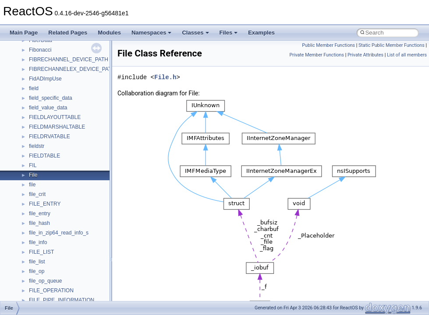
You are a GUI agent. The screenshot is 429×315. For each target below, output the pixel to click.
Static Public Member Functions (391, 45)
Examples (261, 32)
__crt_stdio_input (49, 214)
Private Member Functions (317, 55)
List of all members (407, 55)
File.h (165, 77)
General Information (38, 147)
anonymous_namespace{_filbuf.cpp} (71, 253)
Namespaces (151, 32)
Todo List (25, 157)
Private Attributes (365, 55)
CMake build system (38, 51)
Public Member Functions (328, 45)
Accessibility (43, 243)
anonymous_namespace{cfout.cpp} (70, 272)
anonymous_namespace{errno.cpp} (70, 291)
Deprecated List (33, 166)
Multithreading (31, 108)
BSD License (30, 137)
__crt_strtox (43, 234)
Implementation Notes (40, 128)
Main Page (24, 32)
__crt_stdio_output (50, 224)
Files (229, 32)
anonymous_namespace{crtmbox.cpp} (73, 282)
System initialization (38, 99)
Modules (109, 32)
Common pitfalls (34, 60)
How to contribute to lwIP (44, 41)
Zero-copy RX (31, 89)
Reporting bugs (32, 80)
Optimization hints (36, 118)
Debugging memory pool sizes (50, 70)
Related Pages (67, 32)
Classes (195, 32)
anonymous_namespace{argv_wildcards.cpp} (82, 262)
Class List (33, 205)
